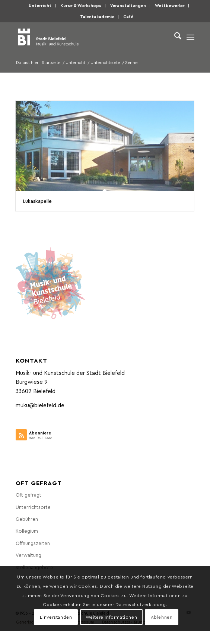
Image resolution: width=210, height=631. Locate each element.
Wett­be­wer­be (170, 5)
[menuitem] (40, 5)
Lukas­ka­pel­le (37, 201)
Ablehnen (162, 616)
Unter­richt (40, 5)
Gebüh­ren (27, 519)
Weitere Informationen (111, 616)
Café (128, 16)
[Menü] (190, 37)
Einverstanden (56, 616)
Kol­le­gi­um (27, 530)
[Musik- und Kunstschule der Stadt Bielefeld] (87, 37)
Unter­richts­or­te (33, 507)
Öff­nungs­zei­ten (33, 543)
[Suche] (174, 37)
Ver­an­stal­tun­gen (128, 5)
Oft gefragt (28, 494)
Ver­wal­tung (28, 555)
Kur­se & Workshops (80, 5)
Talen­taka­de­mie (97, 16)
